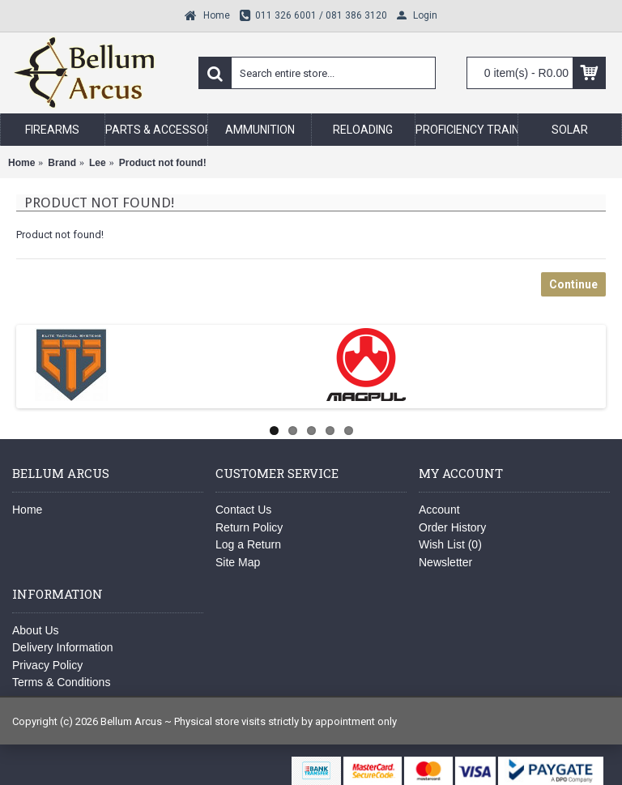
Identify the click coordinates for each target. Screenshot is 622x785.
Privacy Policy (47, 665)
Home (27, 509)
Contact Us (243, 509)
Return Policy (249, 527)
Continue (573, 284)
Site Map (237, 562)
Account (439, 509)
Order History (452, 527)
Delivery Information (62, 647)
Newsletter (445, 562)
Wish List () (450, 544)
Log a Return (248, 544)
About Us (35, 630)
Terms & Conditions (61, 682)
